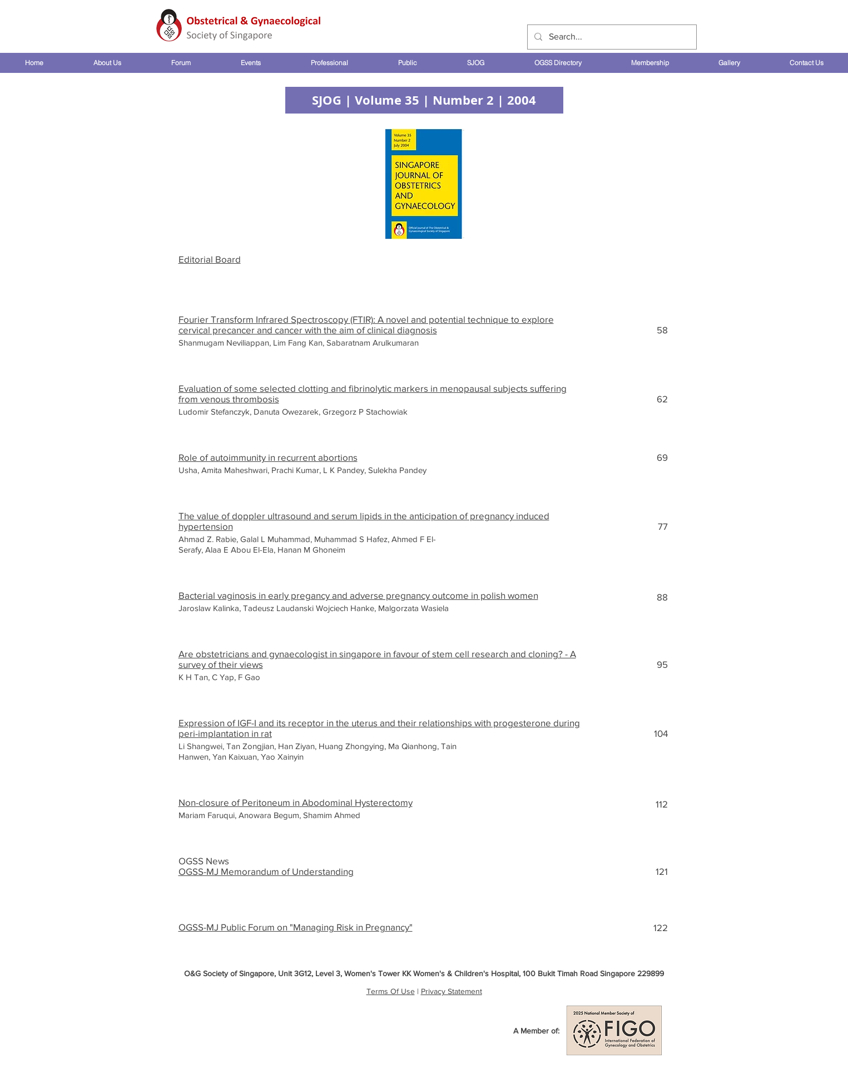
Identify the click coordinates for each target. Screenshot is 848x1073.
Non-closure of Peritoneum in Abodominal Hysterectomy (295, 802)
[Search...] (611, 37)
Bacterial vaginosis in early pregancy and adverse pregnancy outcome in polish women (358, 595)
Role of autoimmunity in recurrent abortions (268, 457)
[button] (107, 63)
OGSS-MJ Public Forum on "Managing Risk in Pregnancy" (295, 927)
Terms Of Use (390, 991)
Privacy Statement (451, 991)
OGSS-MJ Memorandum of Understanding (266, 871)
